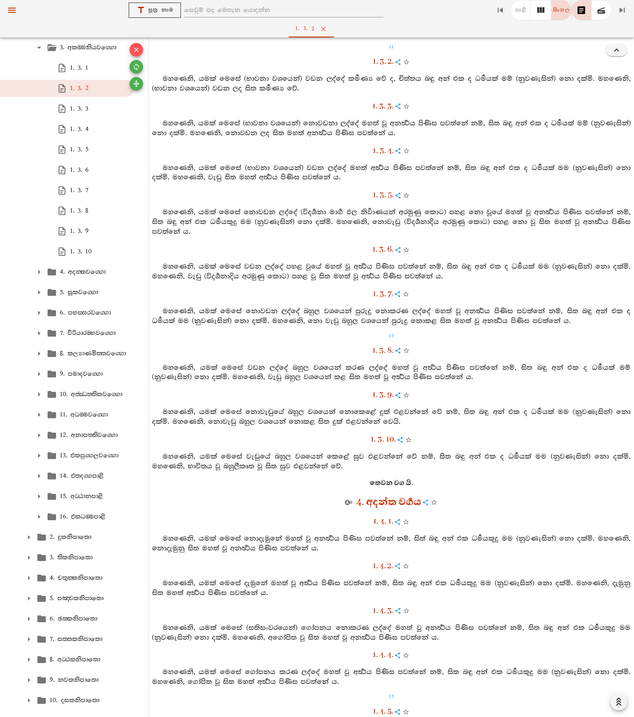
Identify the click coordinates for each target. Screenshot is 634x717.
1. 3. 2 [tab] (319, 29)
